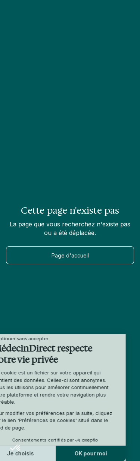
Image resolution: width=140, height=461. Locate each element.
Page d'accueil (70, 255)
